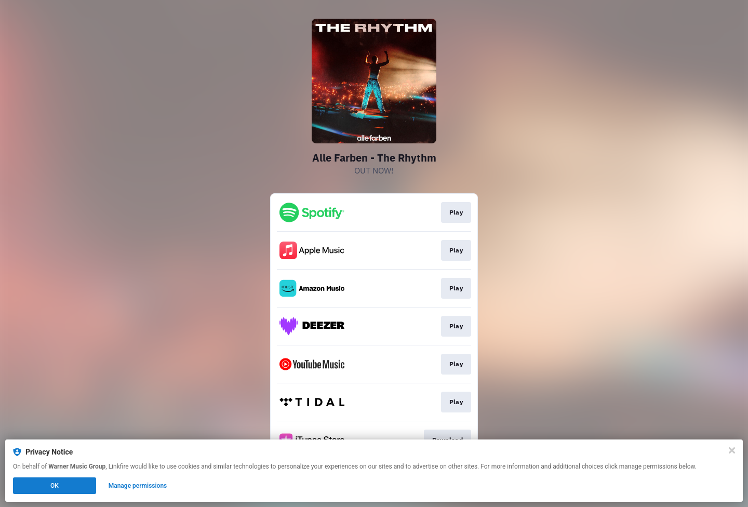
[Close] (732, 450)
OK (54, 485)
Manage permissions (138, 485)
